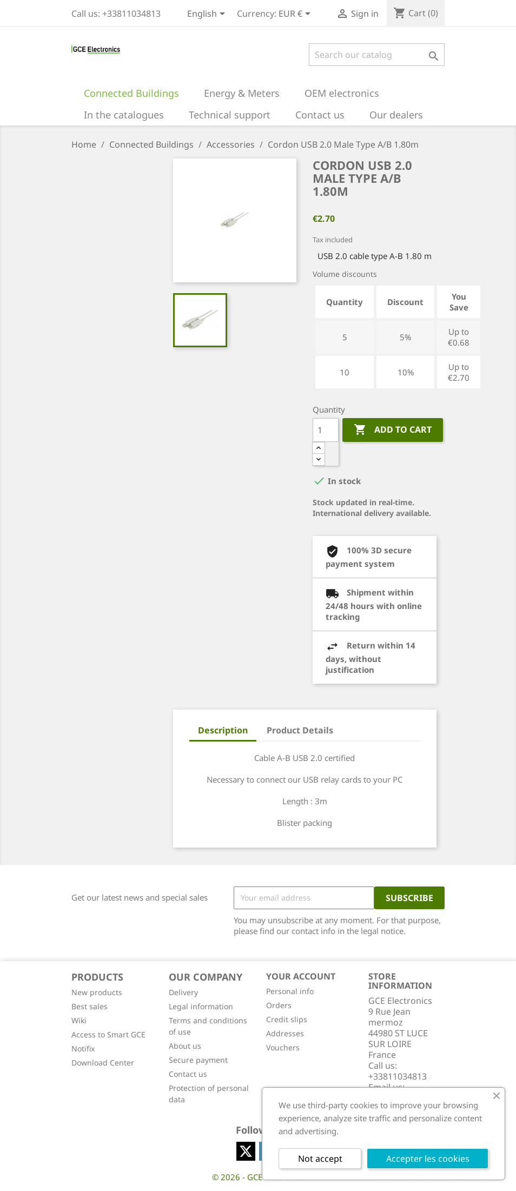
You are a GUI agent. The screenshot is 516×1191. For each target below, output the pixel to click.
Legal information (201, 1006)
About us (185, 1046)
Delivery (183, 992)
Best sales (89, 1006)
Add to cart (393, 430)
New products (96, 992)
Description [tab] (223, 730)
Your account (300, 976)
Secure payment (198, 1060)
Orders (279, 1005)
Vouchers (283, 1047)
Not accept (320, 1158)
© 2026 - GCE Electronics (258, 1177)
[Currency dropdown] (296, 14)
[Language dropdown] (208, 14)
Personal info (290, 991)
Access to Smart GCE (108, 1034)
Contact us (188, 1074)
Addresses (285, 1033)
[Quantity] (326, 430)
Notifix (83, 1048)
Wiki (79, 1020)
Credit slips (286, 1019)
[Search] (377, 54)
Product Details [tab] (300, 730)
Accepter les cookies (427, 1158)
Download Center (102, 1062)
